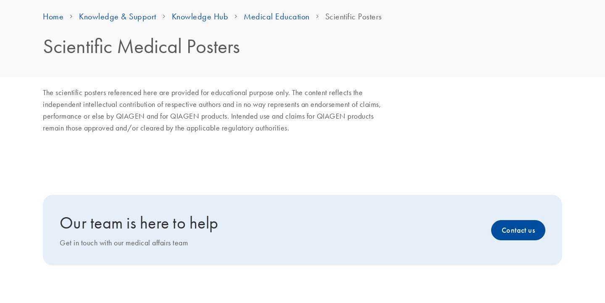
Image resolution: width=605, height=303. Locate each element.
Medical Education (277, 16)
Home (53, 16)
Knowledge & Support (117, 16)
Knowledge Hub (200, 16)
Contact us (518, 230)
